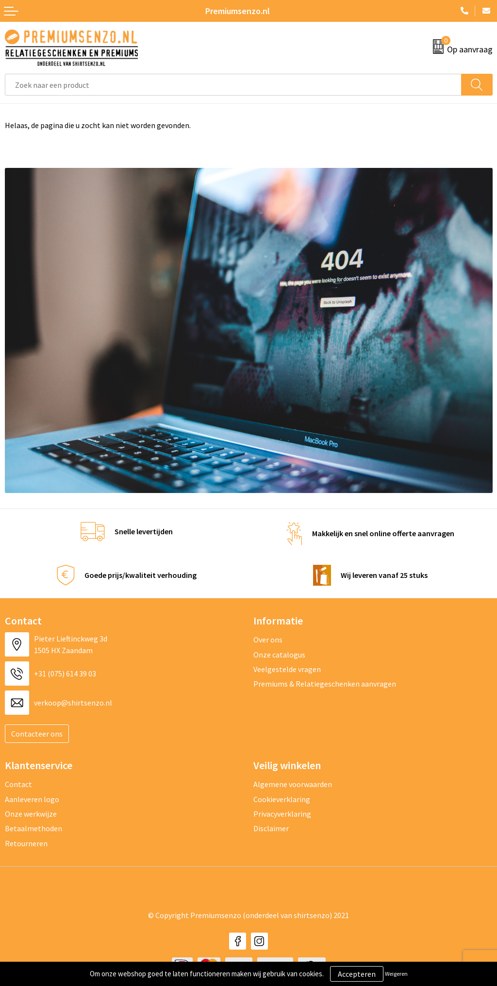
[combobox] (233, 85)
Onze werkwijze (31, 814)
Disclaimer (271, 828)
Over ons (267, 639)
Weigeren (396, 973)
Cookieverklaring (281, 799)
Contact (18, 784)
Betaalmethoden (33, 828)
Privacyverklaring (282, 814)
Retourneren (26, 843)
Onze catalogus (279, 654)
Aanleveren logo (32, 799)
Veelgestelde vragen (287, 669)
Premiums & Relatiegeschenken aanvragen (324, 684)
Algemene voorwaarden (292, 784)
